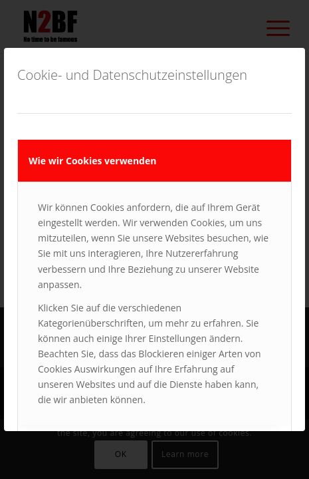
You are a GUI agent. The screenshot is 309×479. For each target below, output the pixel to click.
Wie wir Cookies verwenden (92, 160)
